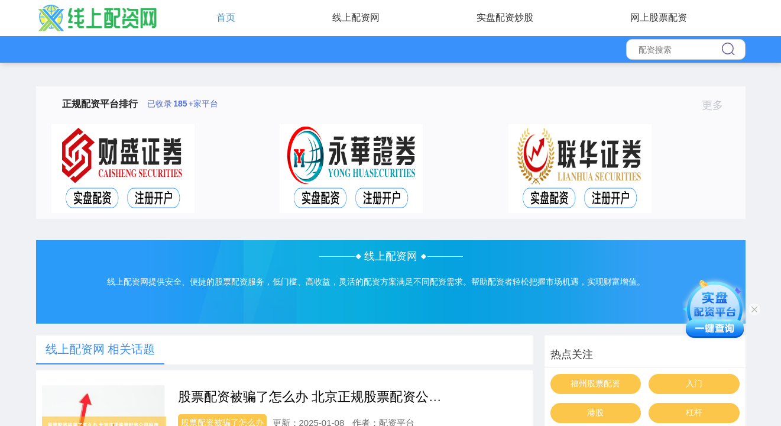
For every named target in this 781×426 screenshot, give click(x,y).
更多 (717, 105)
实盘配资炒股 (505, 17)
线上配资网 (356, 17)
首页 (225, 17)
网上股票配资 (658, 17)
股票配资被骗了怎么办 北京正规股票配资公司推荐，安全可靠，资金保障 (388, 396)
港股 (595, 412)
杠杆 (694, 412)
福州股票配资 (595, 383)
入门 (694, 383)
